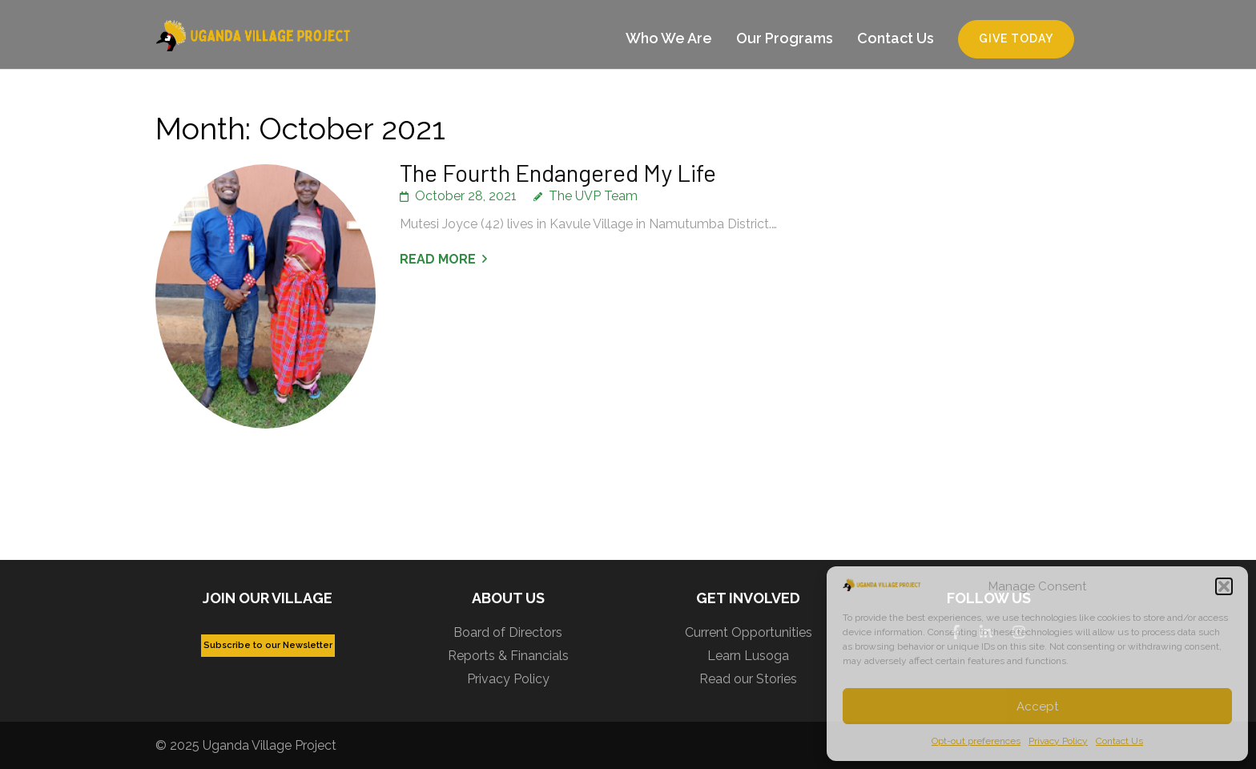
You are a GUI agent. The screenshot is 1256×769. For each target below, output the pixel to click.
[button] (1224, 586)
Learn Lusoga (748, 655)
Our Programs (784, 38)
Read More (438, 259)
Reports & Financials (508, 655)
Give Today (1016, 38)
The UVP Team (593, 195)
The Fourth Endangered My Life (558, 172)
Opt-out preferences (976, 741)
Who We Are (669, 38)
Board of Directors (507, 632)
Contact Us (1119, 741)
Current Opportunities (748, 632)
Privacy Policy (1058, 741)
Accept (1037, 706)
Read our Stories (748, 678)
